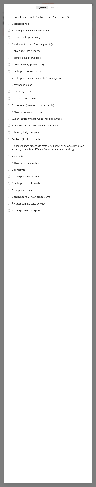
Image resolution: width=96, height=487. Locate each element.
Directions (54, 7)
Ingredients (42, 7)
